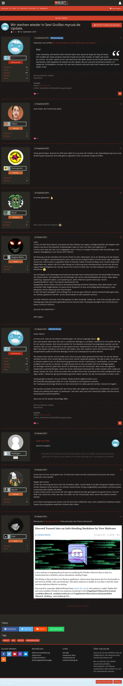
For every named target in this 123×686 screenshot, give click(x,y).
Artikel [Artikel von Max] (6, 70)
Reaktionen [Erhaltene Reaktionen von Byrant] (7, 499)
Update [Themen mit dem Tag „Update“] (21, 640)
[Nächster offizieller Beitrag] (120, 93)
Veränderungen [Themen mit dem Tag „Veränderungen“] (32, 640)
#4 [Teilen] (121, 193)
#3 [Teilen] (121, 148)
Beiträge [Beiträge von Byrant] (6, 502)
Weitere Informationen (104, 682)
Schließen (117, 682)
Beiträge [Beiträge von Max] (6, 73)
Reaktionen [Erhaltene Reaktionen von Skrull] (7, 222)
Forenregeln (115, 8)
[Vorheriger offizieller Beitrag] (120, 423)
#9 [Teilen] (121, 516)
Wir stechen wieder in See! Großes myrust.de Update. (74, 43)
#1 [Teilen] (121, 38)
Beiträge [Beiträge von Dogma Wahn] (6, 269)
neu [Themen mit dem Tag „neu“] (13, 640)
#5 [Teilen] (121, 237)
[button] (3, 3)
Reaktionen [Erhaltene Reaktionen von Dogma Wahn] (7, 267)
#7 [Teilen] (121, 433)
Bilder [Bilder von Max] (6, 78)
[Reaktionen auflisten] (36, 93)
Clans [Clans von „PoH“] (5, 549)
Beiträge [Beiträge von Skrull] (6, 225)
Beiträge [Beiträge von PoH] (6, 546)
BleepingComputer (50, 521)
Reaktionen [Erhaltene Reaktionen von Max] (7, 67)
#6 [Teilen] (121, 329)
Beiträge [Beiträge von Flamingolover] (6, 181)
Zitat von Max (43, 440)
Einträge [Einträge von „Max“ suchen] (6, 76)
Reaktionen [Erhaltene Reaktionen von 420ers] (7, 133)
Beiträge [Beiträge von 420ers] (6, 136)
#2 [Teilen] (121, 104)
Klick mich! (44, 85)
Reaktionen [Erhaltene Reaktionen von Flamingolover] (7, 178)
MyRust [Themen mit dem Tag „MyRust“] (6, 640)
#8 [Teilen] (121, 470)
